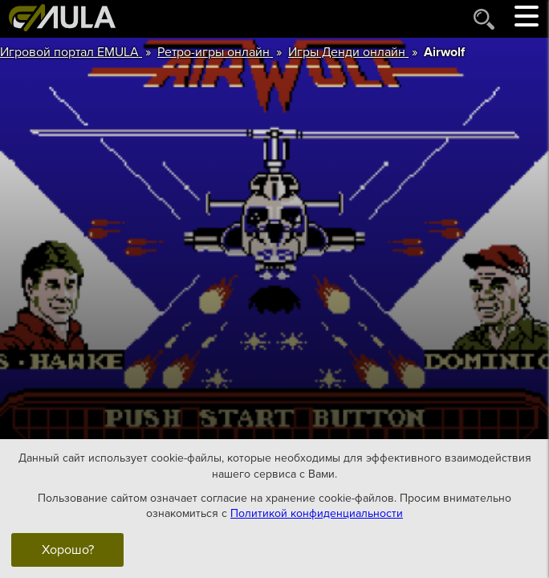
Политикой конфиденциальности (316, 513)
